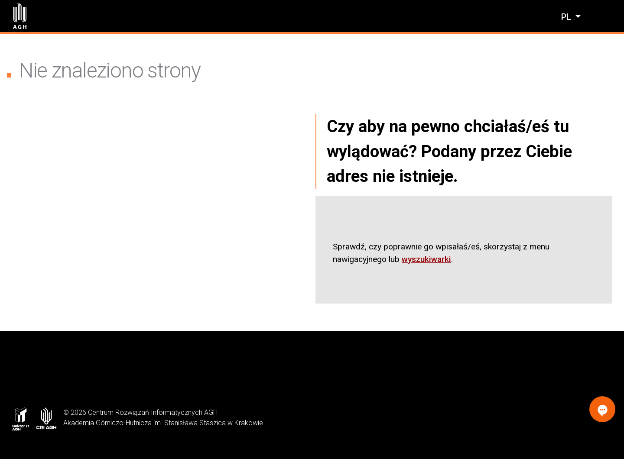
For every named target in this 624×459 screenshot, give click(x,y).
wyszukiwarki (426, 259)
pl (567, 17)
